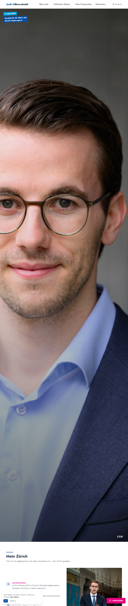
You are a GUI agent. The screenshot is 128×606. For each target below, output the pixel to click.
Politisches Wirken (63, 4)
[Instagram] (113, 4)
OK (6, 601)
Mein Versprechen (83, 4)
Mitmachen (101, 4)
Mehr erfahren (14, 597)
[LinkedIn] (118, 4)
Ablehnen (13, 601)
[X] (116, 4)
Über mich (44, 4)
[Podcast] (121, 4)
